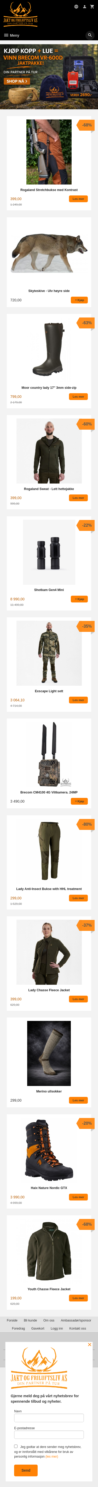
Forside (12, 1320)
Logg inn (57, 1328)
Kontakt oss (77, 1328)
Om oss (48, 1320)
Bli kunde (30, 1320)
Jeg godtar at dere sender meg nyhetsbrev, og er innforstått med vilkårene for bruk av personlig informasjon (47, 1451)
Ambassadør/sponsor (76, 1320)
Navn (49, 1415)
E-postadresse (49, 1432)
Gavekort (37, 1328)
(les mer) (51, 1456)
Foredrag (18, 1328)
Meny (11, 35)
